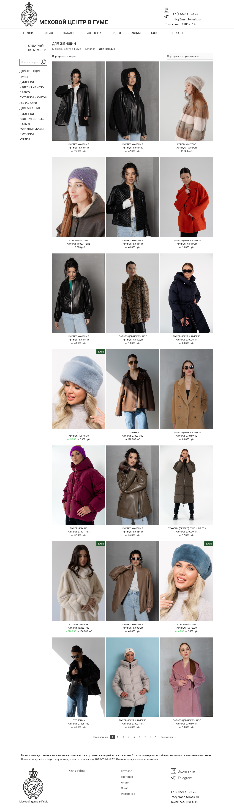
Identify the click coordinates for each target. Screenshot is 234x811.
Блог (154, 33)
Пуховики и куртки (33, 97)
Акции (136, 33)
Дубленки (27, 82)
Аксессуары (28, 102)
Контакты (176, 33)
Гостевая (127, 776)
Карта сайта (77, 770)
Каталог (69, 33)
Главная (29, 33)
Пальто (25, 92)
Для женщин (30, 71)
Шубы (24, 77)
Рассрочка (93, 33)
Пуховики (27, 134)
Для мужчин (30, 108)
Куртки (25, 139)
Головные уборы (32, 129)
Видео (116, 33)
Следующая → (168, 737)
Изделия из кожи (32, 87)
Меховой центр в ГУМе (66, 48)
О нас (49, 33)
